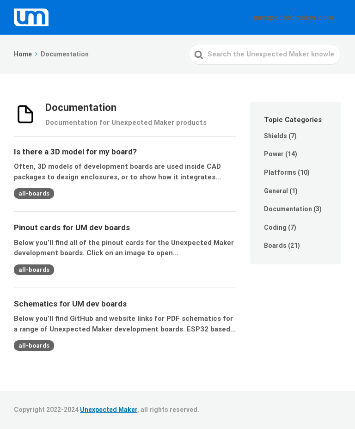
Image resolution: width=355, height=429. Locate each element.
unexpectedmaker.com (298, 17)
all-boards (33, 193)
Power (274, 154)
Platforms (280, 172)
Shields (275, 136)
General (276, 191)
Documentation (288, 209)
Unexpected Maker (108, 409)
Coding (275, 227)
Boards (275, 245)
